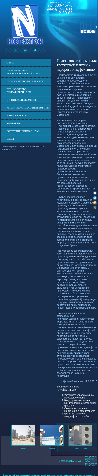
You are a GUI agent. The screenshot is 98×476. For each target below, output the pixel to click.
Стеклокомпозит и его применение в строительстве (79, 409)
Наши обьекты (80, 448)
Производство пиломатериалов (18, 90)
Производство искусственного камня (23, 72)
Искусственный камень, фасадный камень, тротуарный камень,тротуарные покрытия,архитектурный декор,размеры (49, 475)
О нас (10, 62)
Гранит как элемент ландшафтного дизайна (76, 415)
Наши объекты (16, 115)
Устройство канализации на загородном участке (79, 396)
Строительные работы (21, 99)
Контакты (13, 123)
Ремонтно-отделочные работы (27, 107)
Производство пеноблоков (25, 81)
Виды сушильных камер (77, 400)
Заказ (23, 448)
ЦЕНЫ (10, 138)
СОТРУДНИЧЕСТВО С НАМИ (23, 131)
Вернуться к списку (68, 386)
